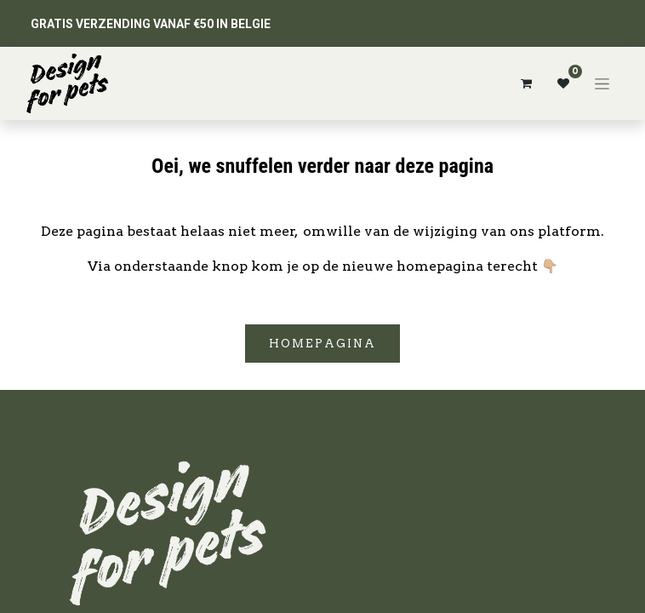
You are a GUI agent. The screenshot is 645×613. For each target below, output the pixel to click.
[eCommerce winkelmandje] (526, 83)
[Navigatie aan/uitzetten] (602, 83)
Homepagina (322, 343)
